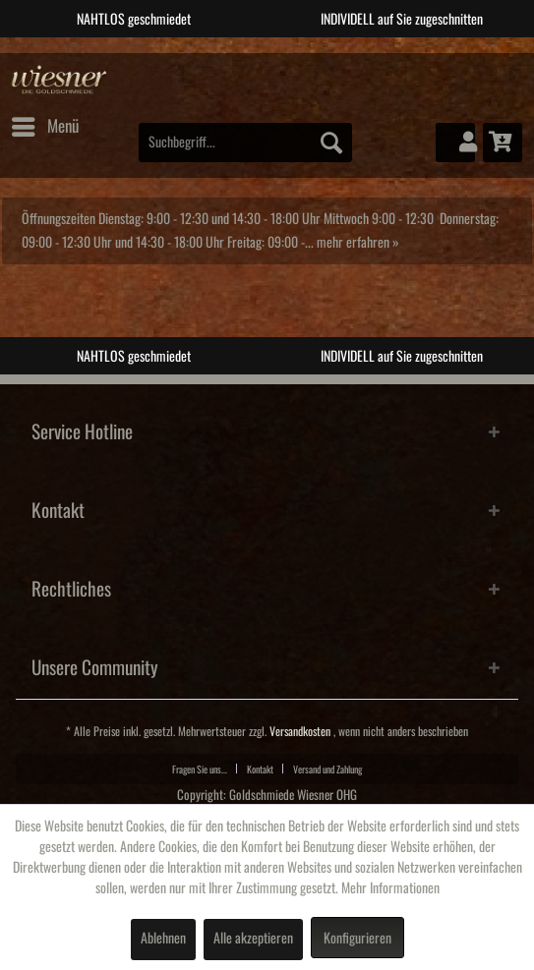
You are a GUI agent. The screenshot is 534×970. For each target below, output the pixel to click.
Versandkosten (299, 731)
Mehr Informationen (390, 888)
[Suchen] (331, 142)
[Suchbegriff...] (245, 142)
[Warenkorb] (502, 142)
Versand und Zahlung (327, 769)
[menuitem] (44, 126)
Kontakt (260, 769)
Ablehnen (163, 938)
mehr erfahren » (358, 243)
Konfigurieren (357, 938)
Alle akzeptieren (253, 938)
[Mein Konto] (455, 142)
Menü (45, 123)
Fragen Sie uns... (199, 769)
